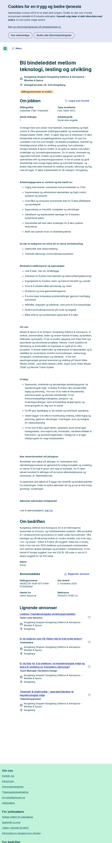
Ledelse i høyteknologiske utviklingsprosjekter (48, 614)
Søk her (49, 510)
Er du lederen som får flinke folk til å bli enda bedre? (51, 638)
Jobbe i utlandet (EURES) (15, 827)
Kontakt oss (8, 776)
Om (13, 797)
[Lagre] (89, 617)
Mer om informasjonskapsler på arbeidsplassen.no (34, 27)
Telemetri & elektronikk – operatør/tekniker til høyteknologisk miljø (47, 693)
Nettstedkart (8, 803)
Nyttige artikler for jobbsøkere (17, 817)
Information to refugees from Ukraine (21, 833)
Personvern (8, 781)
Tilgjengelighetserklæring (15, 792)
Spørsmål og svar (11, 822)
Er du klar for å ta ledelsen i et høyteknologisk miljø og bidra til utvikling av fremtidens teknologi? (52, 665)
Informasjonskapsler (13, 786)
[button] (76, 574)
